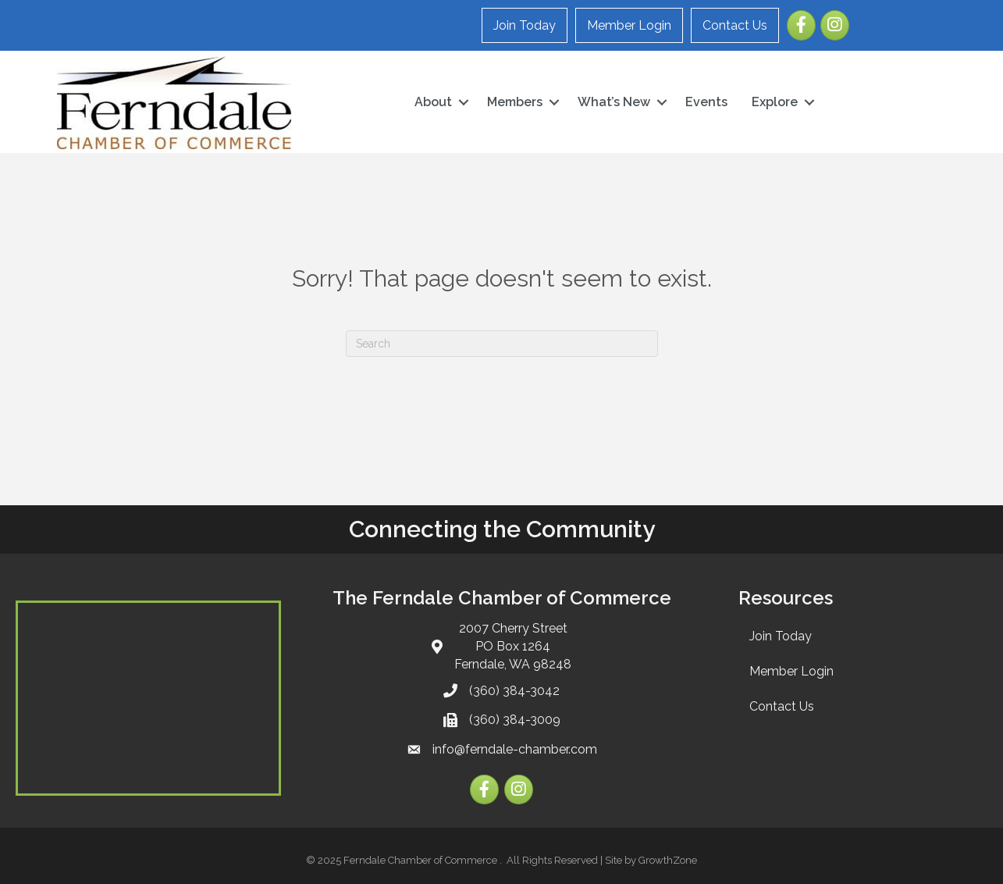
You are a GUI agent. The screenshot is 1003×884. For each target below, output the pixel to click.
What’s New (614, 101)
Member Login (629, 25)
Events (706, 101)
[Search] (502, 343)
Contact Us (734, 25)
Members (514, 101)
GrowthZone (667, 860)
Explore (775, 101)
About (433, 101)
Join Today (524, 25)
